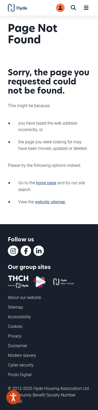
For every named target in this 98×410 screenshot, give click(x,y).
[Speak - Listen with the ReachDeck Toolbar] (13, 397)
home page (46, 183)
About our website (24, 297)
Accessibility (19, 317)
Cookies (15, 326)
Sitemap (15, 307)
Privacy (14, 336)
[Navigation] (86, 8)
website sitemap (50, 202)
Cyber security (21, 365)
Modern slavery (22, 355)
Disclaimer (17, 345)
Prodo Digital (20, 374)
